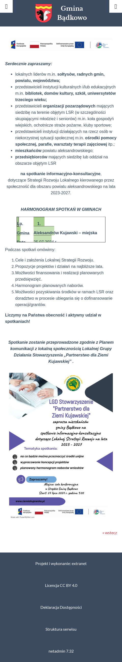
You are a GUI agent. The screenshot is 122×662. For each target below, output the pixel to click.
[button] (61, 49)
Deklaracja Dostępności (61, 607)
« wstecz (109, 532)
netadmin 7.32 (61, 651)
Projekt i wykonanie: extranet (61, 563)
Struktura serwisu (61, 629)
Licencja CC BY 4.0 (61, 585)
